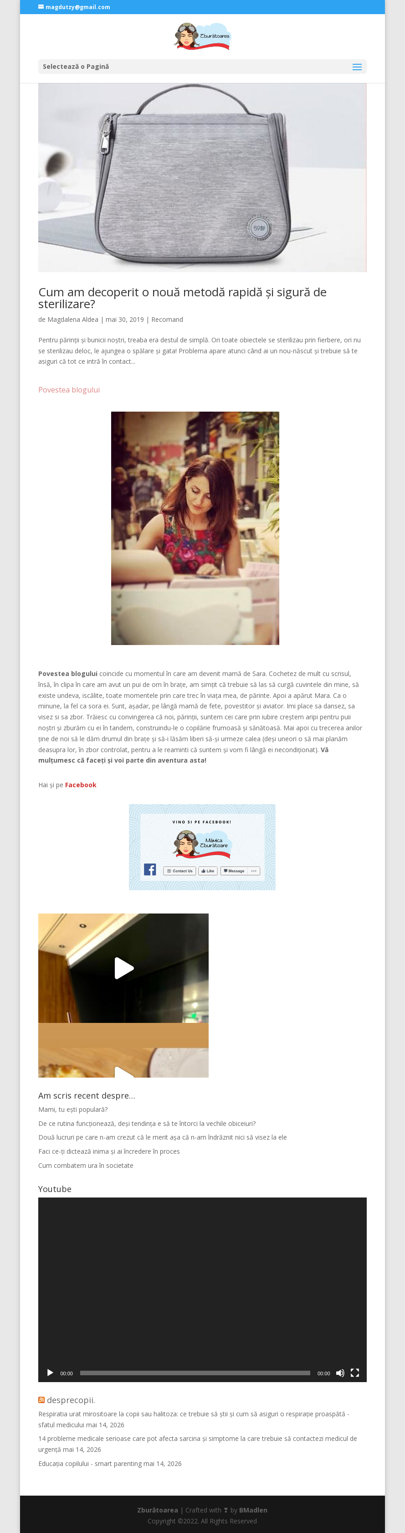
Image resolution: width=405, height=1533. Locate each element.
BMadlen (253, 1510)
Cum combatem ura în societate (85, 1165)
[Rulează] (50, 1373)
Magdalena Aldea (72, 319)
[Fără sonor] (340, 1373)
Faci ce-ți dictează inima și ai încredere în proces (109, 1151)
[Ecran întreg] (354, 1373)
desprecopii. (71, 1399)
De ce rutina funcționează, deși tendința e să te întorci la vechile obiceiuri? (147, 1123)
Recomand (167, 319)
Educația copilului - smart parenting (90, 1463)
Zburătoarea (157, 1510)
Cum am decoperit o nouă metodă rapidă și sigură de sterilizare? (182, 298)
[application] (202, 1289)
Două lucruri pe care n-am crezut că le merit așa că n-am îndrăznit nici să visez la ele (162, 1137)
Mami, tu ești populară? (73, 1109)
